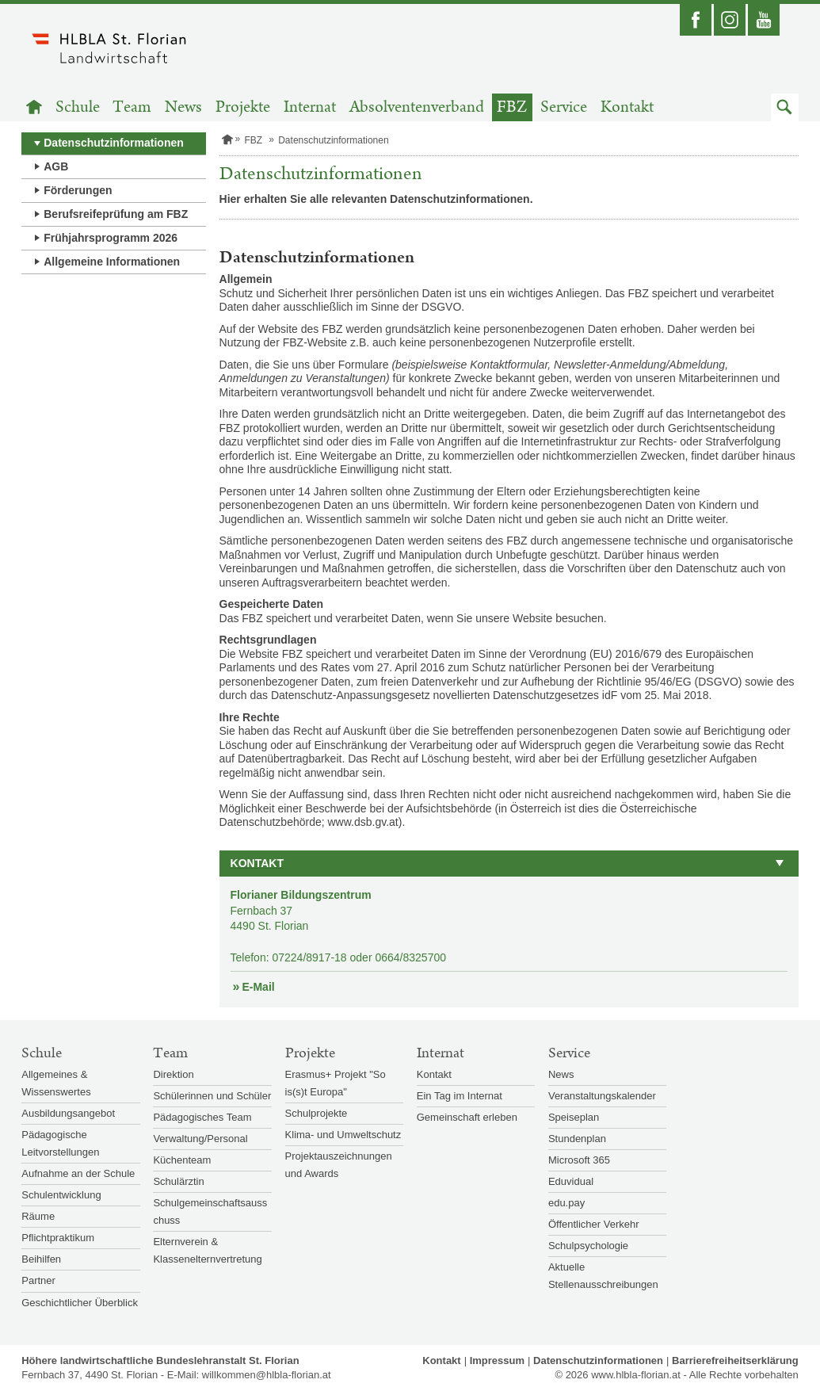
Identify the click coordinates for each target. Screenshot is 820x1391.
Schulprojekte (316, 1113)
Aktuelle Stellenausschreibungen (603, 1275)
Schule (77, 107)
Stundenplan (577, 1139)
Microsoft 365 (579, 1160)
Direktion (173, 1074)
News (183, 107)
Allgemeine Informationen (112, 261)
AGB (56, 166)
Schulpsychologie (588, 1246)
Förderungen (78, 190)
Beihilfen (41, 1259)
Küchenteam (182, 1160)
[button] (785, 107)
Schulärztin (178, 1181)
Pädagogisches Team (202, 1117)
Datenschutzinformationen (114, 142)
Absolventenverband (416, 107)
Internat (310, 107)
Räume (38, 1216)
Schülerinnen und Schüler (212, 1096)
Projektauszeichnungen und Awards (338, 1164)
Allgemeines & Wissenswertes (55, 1083)
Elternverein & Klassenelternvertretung (207, 1250)
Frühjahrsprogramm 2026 (110, 237)
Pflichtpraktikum (57, 1238)
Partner (38, 1280)
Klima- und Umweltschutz (343, 1135)
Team (132, 107)
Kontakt (627, 107)
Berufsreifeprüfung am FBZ (116, 214)
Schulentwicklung (61, 1195)
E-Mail (258, 986)
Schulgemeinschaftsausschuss (210, 1211)
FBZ (512, 107)
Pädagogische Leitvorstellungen (60, 1143)
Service (563, 107)
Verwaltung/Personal (200, 1139)
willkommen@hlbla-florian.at (266, 1375)
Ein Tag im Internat (459, 1096)
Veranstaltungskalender (602, 1096)
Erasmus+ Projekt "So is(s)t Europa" (335, 1083)
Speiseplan (573, 1117)
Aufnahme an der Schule (78, 1173)
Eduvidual (570, 1181)
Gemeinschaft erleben (467, 1117)
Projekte (242, 107)
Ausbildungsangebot (68, 1113)
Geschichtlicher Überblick (79, 1303)
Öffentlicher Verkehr (593, 1224)
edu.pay (566, 1203)
